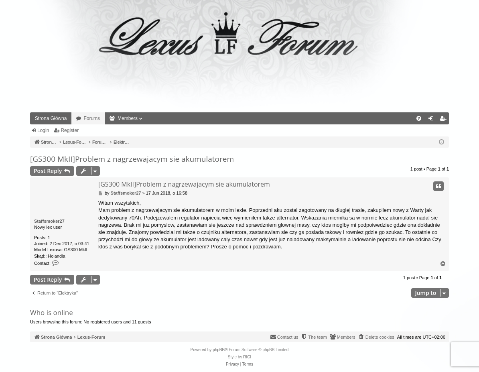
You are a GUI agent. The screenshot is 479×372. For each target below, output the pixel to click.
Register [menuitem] (444, 120)
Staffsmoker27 (49, 221)
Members (128, 118)
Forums (91, 118)
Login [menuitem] (432, 120)
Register (70, 130)
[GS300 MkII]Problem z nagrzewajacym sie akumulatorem (132, 159)
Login (43, 130)
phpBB (219, 350)
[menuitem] (419, 118)
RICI (247, 357)
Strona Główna (51, 118)
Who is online (51, 312)
